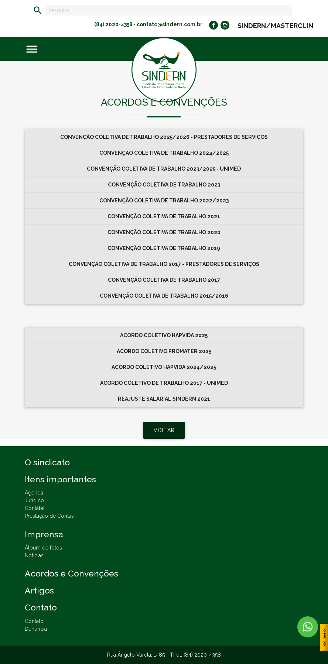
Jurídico (34, 500)
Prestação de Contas (49, 516)
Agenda (34, 493)
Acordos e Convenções (71, 573)
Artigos (39, 590)
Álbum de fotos (43, 548)
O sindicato (47, 462)
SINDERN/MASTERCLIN (275, 26)
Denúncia (36, 629)
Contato (34, 621)
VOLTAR (164, 430)
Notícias (34, 555)
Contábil (35, 508)
